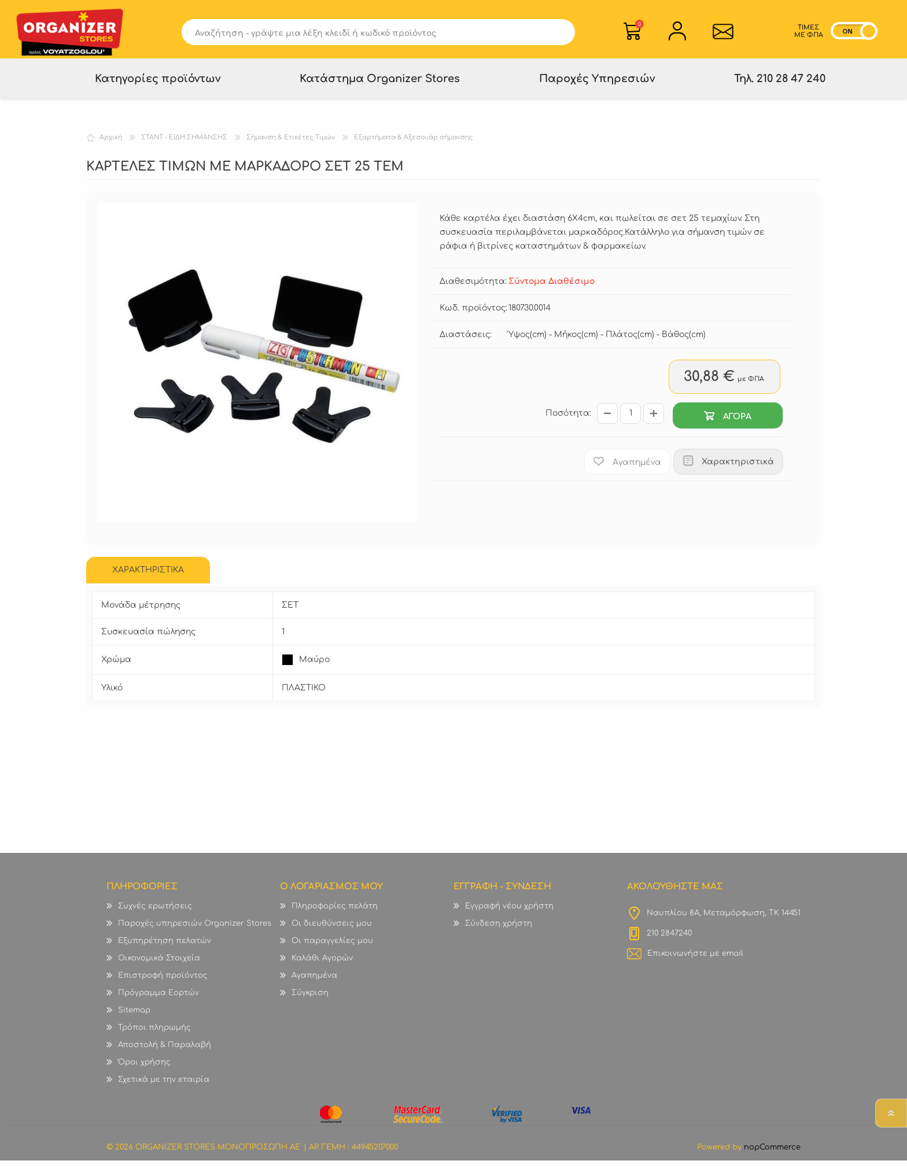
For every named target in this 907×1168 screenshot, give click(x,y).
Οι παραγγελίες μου (332, 948)
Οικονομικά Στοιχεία (159, 966)
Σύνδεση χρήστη (498, 931)
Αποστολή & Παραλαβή (164, 1052)
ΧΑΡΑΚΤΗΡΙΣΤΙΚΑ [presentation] (148, 577)
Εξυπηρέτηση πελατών (164, 948)
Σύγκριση (310, 1000)
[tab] (148, 577)
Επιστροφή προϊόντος (163, 983)
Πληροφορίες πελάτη (335, 914)
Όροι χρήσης (144, 1070)
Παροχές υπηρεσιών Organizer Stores (194, 931)
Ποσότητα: (568, 421)
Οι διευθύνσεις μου (332, 931)
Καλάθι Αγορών (639, 25)
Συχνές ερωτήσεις (155, 914)
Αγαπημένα (314, 983)
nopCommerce (772, 1155)
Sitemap (134, 1018)
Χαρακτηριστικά (738, 469)
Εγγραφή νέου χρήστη (509, 914)
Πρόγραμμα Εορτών (158, 1000)
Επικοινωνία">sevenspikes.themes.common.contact (723, 33)
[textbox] (365, 33)
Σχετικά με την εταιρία (163, 1087)
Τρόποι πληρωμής (154, 1035)
